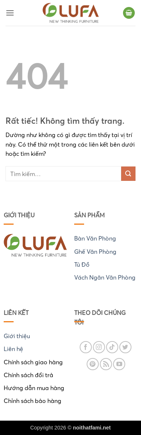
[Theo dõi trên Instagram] (99, 347)
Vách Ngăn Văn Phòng (104, 277)
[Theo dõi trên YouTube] (119, 364)
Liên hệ (13, 348)
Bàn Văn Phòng (95, 238)
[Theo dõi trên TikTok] (112, 347)
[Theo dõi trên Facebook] (86, 347)
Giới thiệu (17, 336)
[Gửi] (128, 173)
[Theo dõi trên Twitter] (125, 347)
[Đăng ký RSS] (106, 364)
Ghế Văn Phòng (95, 251)
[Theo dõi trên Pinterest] (93, 364)
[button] (10, 13)
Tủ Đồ (82, 264)
